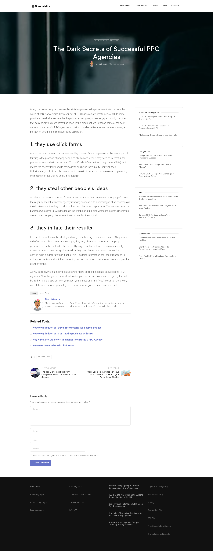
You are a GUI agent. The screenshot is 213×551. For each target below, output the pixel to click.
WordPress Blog (155, 494)
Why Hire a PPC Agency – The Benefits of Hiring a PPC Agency (68, 339)
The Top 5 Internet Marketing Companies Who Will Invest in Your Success (59, 374)
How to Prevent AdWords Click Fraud (53, 345)
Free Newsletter (37, 510)
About (34, 293)
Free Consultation (171, 5)
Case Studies (141, 5)
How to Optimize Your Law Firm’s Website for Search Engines (67, 327)
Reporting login (37, 494)
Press (155, 5)
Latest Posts (44, 293)
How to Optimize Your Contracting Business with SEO (63, 333)
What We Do (125, 5)
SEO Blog (152, 518)
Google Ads (114, 41)
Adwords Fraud (44, 357)
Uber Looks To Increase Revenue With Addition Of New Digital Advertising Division (103, 374)
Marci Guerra (101, 64)
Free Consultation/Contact (159, 526)
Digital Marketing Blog (158, 487)
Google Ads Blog (155, 510)
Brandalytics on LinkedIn (159, 534)
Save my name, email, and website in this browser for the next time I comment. (66, 456)
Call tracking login (38, 502)
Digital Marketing (101, 41)
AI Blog (151, 502)
